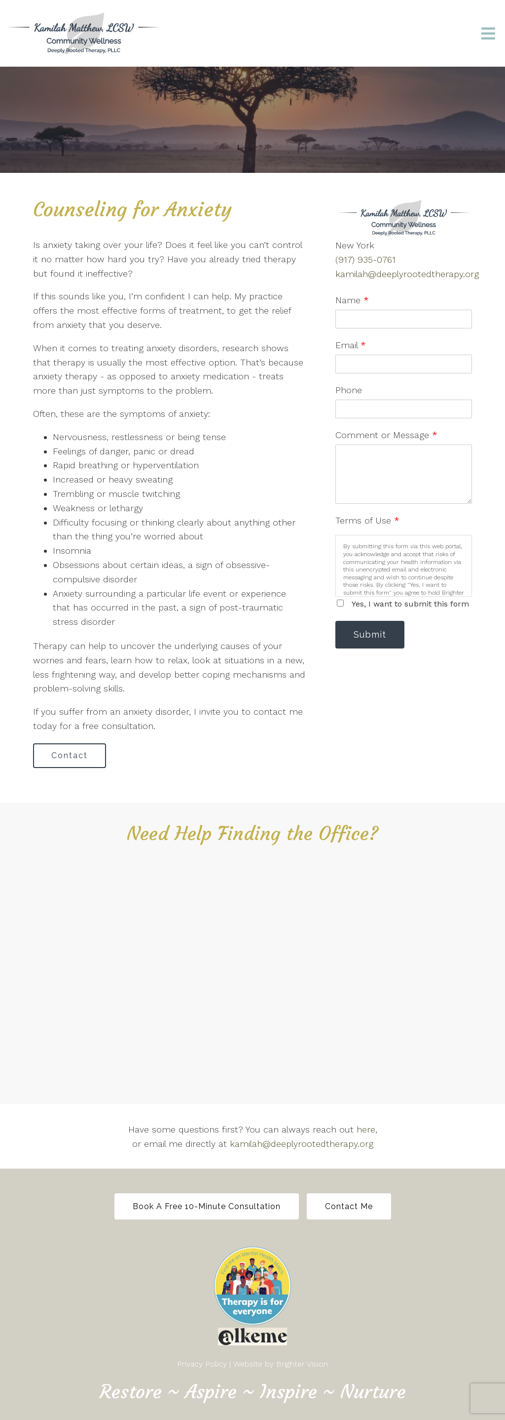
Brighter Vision (302, 1364)
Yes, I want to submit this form (410, 604)
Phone (348, 390)
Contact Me (349, 1206)
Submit (370, 634)
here (366, 1129)
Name (352, 300)
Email (350, 345)
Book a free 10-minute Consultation (207, 1206)
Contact (69, 755)
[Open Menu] (488, 33)
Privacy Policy (202, 1364)
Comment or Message (386, 435)
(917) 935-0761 (365, 259)
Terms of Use (367, 520)
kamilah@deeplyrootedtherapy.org (407, 274)
